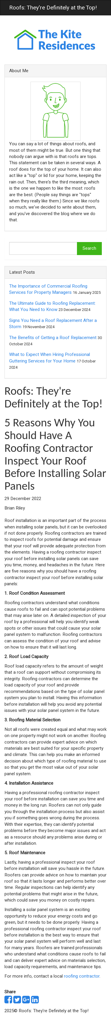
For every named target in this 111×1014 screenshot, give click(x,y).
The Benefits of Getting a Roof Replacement (52, 337)
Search (89, 248)
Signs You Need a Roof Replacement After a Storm (53, 323)
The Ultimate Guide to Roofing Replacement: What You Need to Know (52, 306)
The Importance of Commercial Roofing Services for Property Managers (48, 289)
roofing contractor (81, 976)
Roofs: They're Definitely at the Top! (53, 8)
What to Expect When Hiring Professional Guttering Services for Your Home (49, 357)
